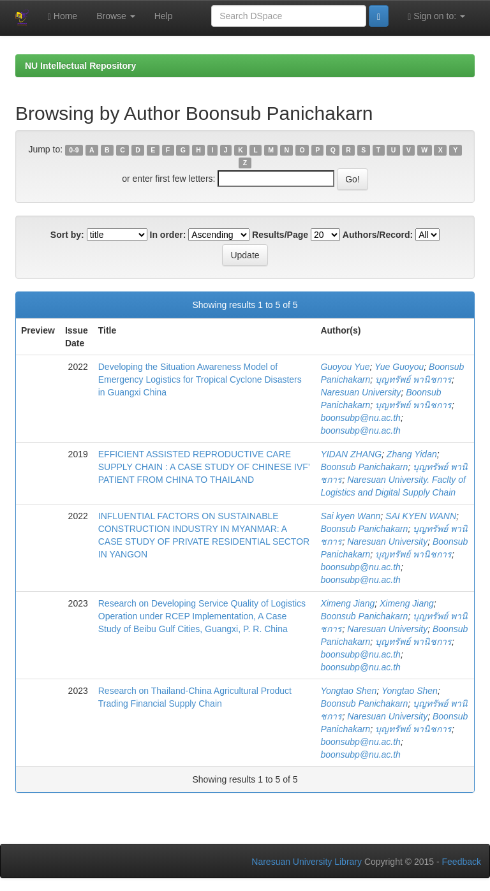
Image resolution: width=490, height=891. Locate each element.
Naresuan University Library (306, 862)
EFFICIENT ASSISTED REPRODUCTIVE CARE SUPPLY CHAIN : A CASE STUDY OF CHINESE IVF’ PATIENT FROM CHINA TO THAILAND (204, 467)
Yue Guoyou (399, 367)
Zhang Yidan (412, 454)
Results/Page (280, 235)
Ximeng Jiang (347, 603)
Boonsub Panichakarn (364, 467)
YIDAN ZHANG (351, 454)
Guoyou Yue (344, 367)
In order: (168, 235)
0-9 (73, 150)
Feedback (461, 862)
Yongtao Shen (348, 691)
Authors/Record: (378, 235)
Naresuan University (360, 392)
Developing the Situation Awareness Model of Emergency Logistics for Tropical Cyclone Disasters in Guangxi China (200, 379)
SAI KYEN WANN (420, 516)
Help (163, 16)
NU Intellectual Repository (80, 66)
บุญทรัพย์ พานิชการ (413, 379)
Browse (115, 16)
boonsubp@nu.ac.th (360, 418)
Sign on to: (436, 16)
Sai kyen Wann (350, 516)
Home (62, 16)
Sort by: (67, 235)
